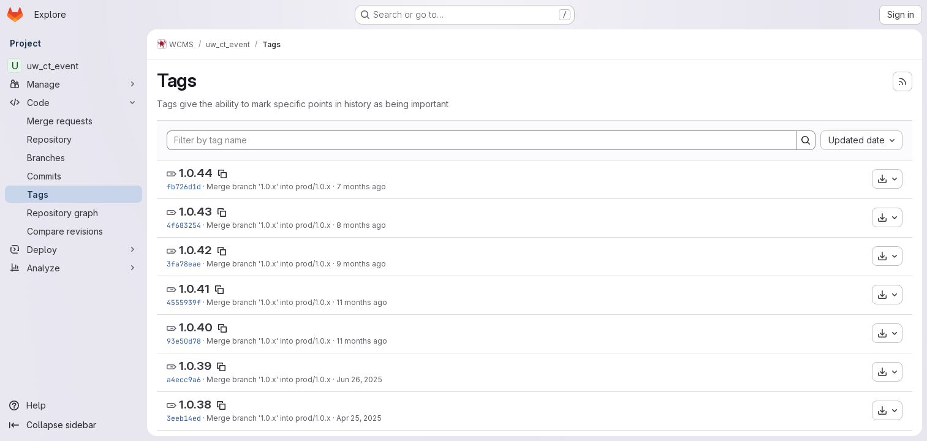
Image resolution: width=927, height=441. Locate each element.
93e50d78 (184, 340)
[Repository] (73, 139)
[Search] (805, 140)
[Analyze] (73, 267)
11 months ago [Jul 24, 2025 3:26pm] (361, 340)
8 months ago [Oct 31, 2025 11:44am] (361, 225)
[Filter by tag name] (481, 140)
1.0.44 (196, 173)
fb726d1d (184, 186)
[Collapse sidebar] (73, 425)
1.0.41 (194, 289)
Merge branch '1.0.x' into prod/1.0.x (268, 186)
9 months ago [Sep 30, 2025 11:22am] (361, 263)
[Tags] (73, 194)
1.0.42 (195, 250)
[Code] (73, 102)
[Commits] (73, 175)
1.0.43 (195, 212)
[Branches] (73, 157)
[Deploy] (73, 249)
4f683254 (184, 225)
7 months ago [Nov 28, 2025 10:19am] (361, 186)
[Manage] (73, 83)
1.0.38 (195, 405)
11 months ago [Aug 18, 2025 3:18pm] (361, 302)
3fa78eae (184, 263)
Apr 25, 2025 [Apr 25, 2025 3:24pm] (359, 418)
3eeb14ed (184, 418)
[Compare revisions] (73, 230)
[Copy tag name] (222, 174)
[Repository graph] (73, 212)
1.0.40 (196, 327)
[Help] (73, 405)
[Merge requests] (73, 120)
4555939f (184, 302)
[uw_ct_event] (73, 65)
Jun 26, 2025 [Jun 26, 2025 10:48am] (359, 379)
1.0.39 (195, 366)
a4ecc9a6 (184, 379)
